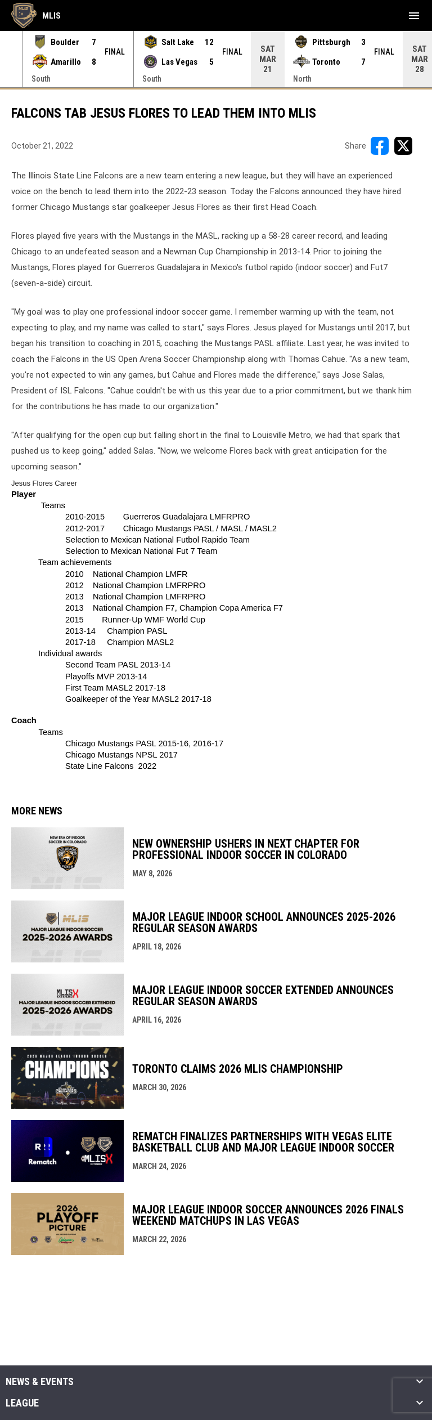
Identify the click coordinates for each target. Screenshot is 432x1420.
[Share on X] (403, 146)
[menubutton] (414, 16)
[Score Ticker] (216, 59)
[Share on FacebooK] (380, 146)
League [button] (22, 1403)
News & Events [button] (40, 1382)
